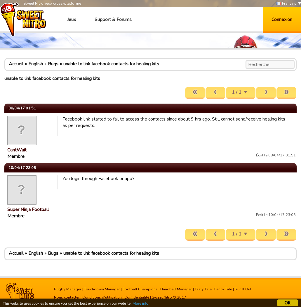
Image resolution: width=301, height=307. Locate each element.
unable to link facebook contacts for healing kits (111, 64)
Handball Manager (176, 289)
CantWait (17, 150)
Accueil (16, 64)
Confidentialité (136, 297)
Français (286, 3)
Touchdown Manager (102, 289)
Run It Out (243, 289)
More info (140, 303)
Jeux (71, 19)
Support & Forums (113, 19)
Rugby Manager (67, 289)
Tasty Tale (203, 289)
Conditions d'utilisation (102, 297)
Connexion (282, 19)
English (35, 64)
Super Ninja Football (28, 209)
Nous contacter (67, 297)
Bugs (53, 64)
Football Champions (140, 289)
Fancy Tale (223, 289)
